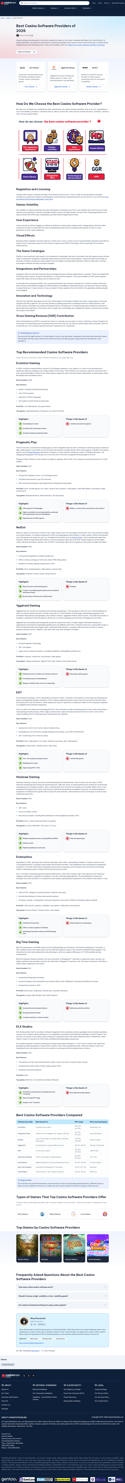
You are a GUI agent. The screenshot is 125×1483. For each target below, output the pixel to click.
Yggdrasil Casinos (62, 81)
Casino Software (7, 1359)
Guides (100, 3)
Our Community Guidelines (42, 1388)
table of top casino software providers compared (86, 39)
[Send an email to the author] (34, 1319)
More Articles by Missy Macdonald (30, 1337)
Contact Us (6, 1399)
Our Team (5, 1388)
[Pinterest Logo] (33, 1370)
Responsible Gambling (118, 3)
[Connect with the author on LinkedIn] (31, 1319)
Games (8, 12)
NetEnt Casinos (93, 81)
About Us (106, 3)
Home (2, 12)
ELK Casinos (31, 81)
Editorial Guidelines (40, 1384)
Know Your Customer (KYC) (74, 1388)
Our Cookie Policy (101, 1395)
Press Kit (5, 1395)
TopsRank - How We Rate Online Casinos (45, 1392)
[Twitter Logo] (24, 1370)
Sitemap (5, 1403)
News (94, 3)
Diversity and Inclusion (10, 1391)
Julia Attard (35, 1345)
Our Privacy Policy (101, 1388)
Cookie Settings (101, 1384)
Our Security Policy (102, 1391)
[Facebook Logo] (29, 1370)
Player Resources (70, 1391)
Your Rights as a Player (72, 1384)
